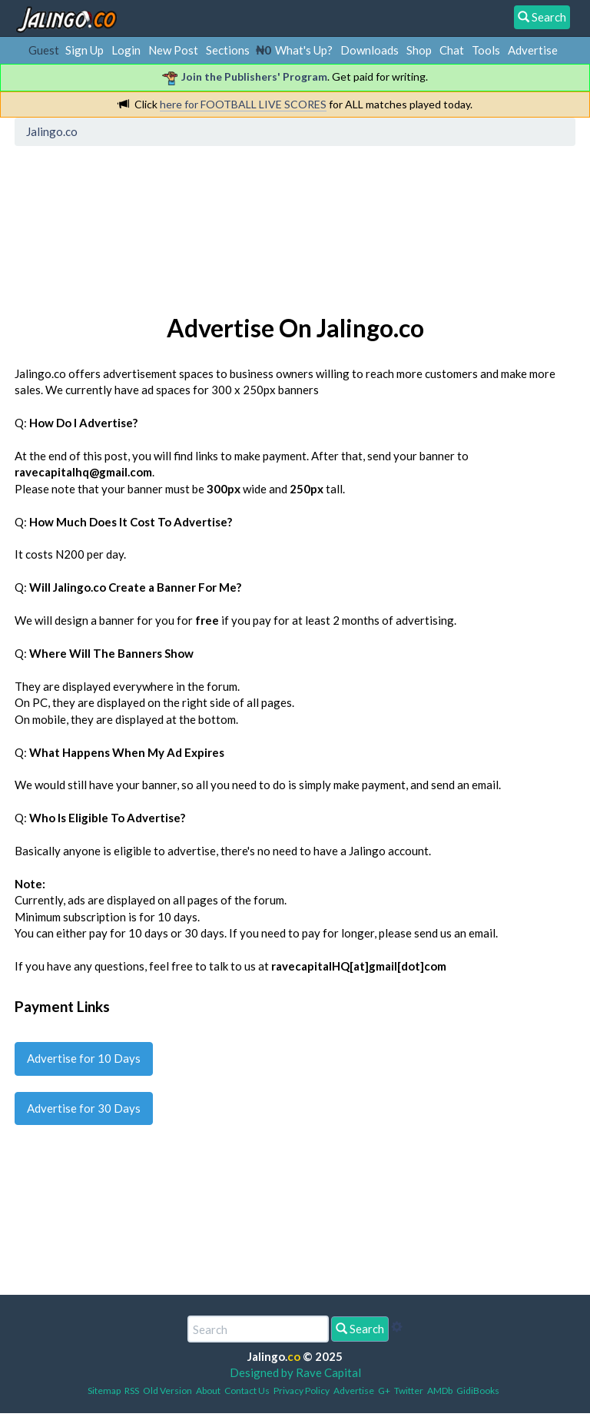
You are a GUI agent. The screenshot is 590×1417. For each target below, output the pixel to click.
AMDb (439, 1390)
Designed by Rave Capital (295, 1372)
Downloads (369, 50)
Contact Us (247, 1390)
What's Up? (304, 50)
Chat (451, 50)
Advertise (533, 50)
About (208, 1390)
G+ (384, 1390)
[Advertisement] (299, 219)
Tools (486, 50)
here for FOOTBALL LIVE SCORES (243, 104)
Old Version (167, 1390)
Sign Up (84, 50)
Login (126, 50)
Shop (419, 50)
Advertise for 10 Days (84, 1058)
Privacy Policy (301, 1390)
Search (360, 1329)
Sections (228, 50)
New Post (173, 50)
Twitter (408, 1390)
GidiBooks (477, 1390)
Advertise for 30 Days (84, 1108)
